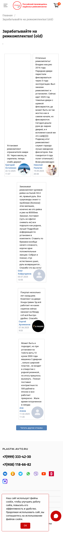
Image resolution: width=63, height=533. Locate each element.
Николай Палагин (38, 166)
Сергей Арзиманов (24, 323)
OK (25, 525)
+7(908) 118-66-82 (17, 465)
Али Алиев (22, 409)
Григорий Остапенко (10, 166)
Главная (8, 15)
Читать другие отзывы (31, 428)
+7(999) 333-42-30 (17, 457)
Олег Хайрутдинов (24, 272)
